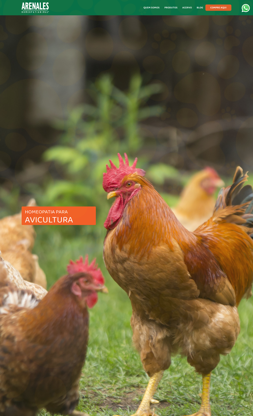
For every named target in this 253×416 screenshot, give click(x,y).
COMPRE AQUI (218, 8)
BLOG (200, 8)
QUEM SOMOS (151, 8)
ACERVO (187, 8)
